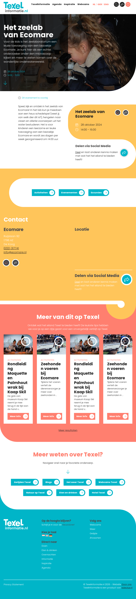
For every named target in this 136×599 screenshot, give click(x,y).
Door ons (127, 584)
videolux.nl (126, 587)
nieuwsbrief (68, 524)
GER (100, 4)
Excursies (96, 192)
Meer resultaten (68, 430)
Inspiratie (69, 4)
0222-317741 (11, 248)
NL (94, 4)
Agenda (57, 4)
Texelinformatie (40, 4)
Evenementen (69, 192)
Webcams (83, 4)
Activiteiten (41, 192)
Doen (44, 545)
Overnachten (49, 554)
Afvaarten (95, 537)
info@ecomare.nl (15, 252)
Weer (92, 529)
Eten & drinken (49, 550)
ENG (106, 4)
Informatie (47, 558)
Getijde (93, 533)
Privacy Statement (14, 584)
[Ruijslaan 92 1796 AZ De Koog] (103, 250)
